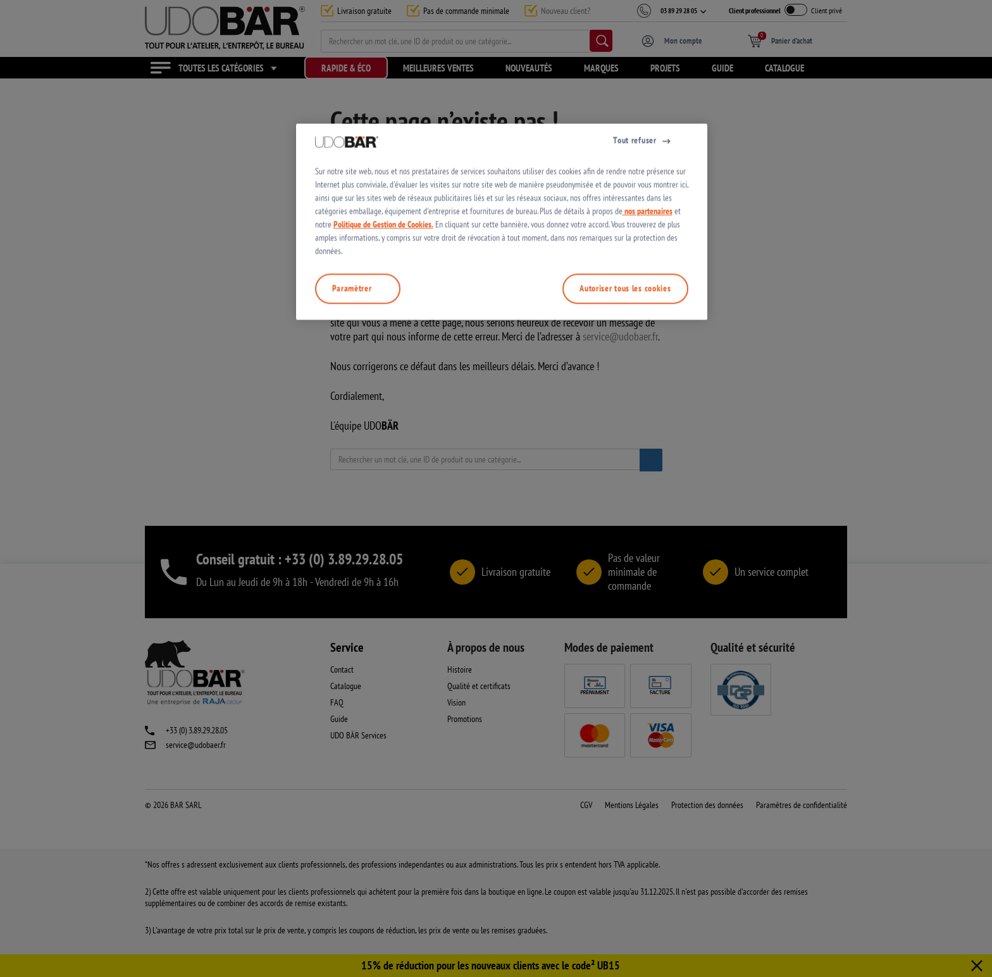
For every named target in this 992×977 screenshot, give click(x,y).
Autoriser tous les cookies (625, 555)
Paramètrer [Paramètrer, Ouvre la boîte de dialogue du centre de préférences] (352, 555)
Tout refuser (634, 407)
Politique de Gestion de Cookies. (383, 491)
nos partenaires (648, 477)
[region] (501, 488)
